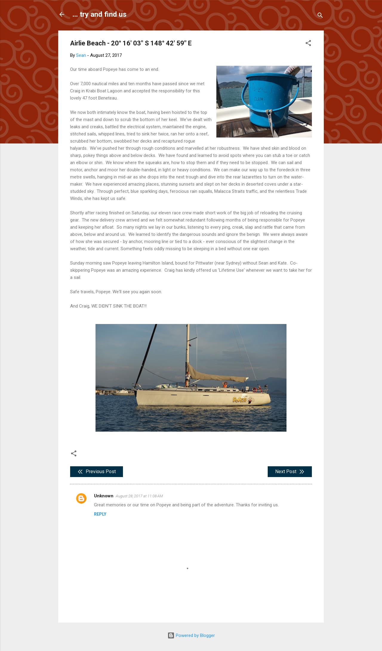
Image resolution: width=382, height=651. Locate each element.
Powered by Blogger (191, 635)
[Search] (320, 16)
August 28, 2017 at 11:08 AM (139, 496)
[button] (308, 44)
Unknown (103, 496)
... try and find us (100, 14)
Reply (100, 514)
